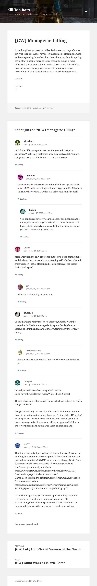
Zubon (38, 108)
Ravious (30, 175)
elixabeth (29, 141)
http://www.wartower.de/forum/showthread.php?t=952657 (45, 470)
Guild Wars (49, 108)
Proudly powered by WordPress (28, 581)
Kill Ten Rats (18, 9)
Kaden (32, 209)
